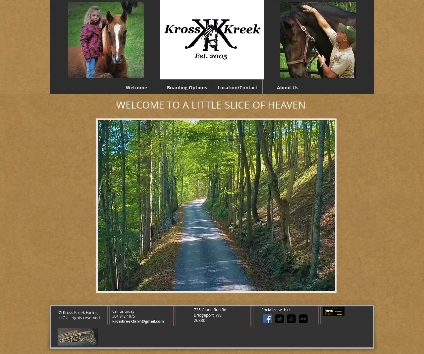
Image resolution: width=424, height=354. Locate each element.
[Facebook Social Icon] (267, 318)
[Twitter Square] (279, 318)
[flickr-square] (303, 318)
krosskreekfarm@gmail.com (138, 321)
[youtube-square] (291, 318)
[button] (216, 205)
